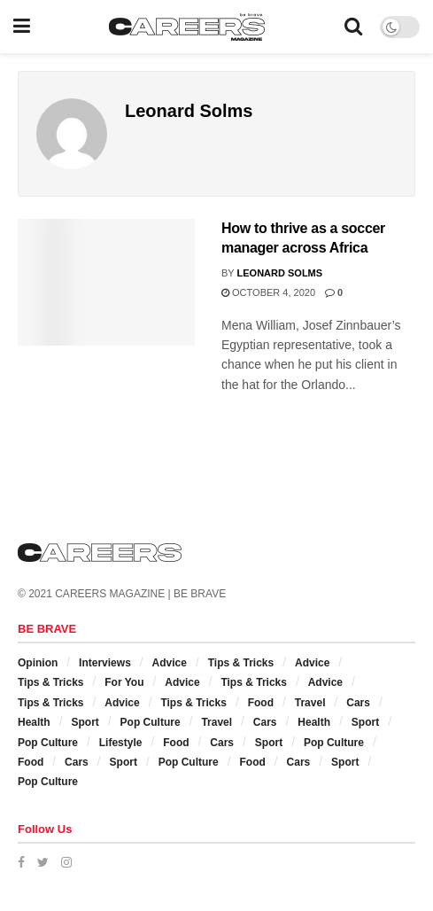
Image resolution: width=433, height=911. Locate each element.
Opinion (38, 663)
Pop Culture (150, 722)
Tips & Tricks (241, 663)
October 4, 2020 (268, 292)
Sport (84, 722)
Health (34, 722)
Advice (169, 663)
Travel (310, 703)
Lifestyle (121, 742)
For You (123, 682)
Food (261, 703)
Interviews (105, 663)
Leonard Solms (280, 273)
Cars (358, 703)
